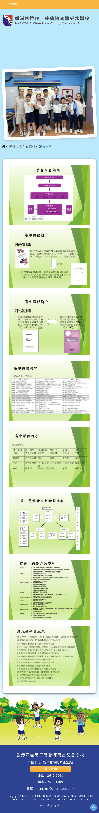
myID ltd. (58, 805)
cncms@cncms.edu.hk (55, 788)
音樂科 (30, 146)
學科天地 (15, 146)
